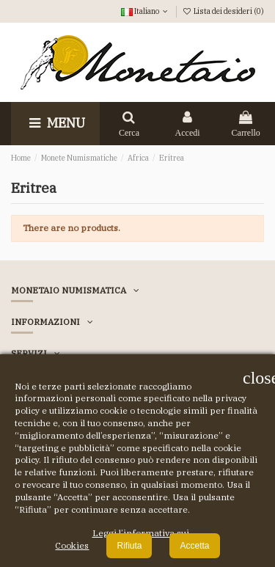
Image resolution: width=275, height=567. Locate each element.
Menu (55, 122)
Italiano (145, 11)
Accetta (194, 546)
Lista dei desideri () (223, 11)
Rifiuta (129, 546)
